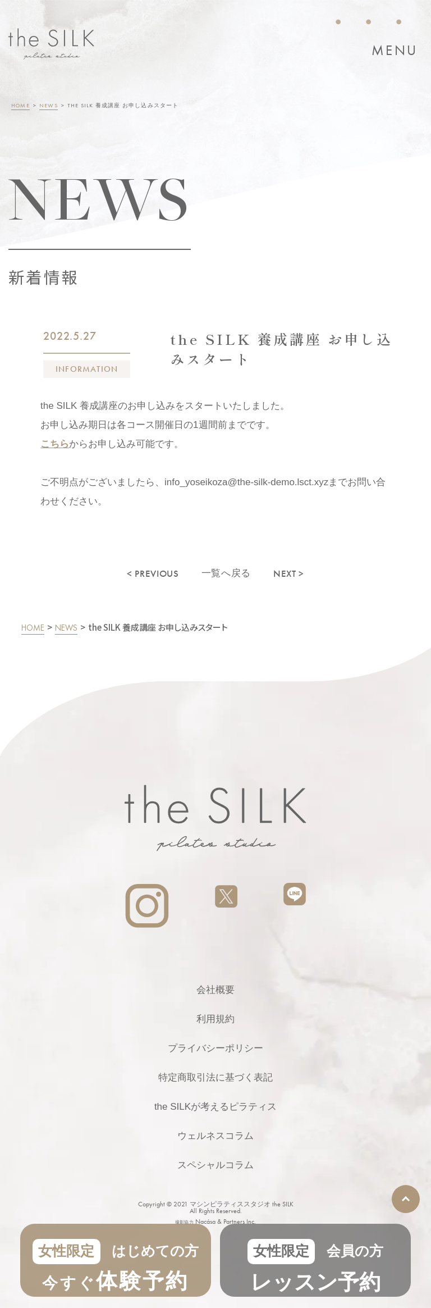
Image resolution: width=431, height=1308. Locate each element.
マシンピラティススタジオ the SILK (242, 1204)
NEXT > (288, 573)
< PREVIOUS (153, 573)
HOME (20, 105)
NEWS (48, 105)
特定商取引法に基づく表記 (215, 1077)
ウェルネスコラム (215, 1136)
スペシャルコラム (215, 1165)
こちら (54, 444)
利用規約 (215, 1019)
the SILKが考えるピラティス (215, 1106)
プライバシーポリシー (215, 1048)
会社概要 (215, 990)
